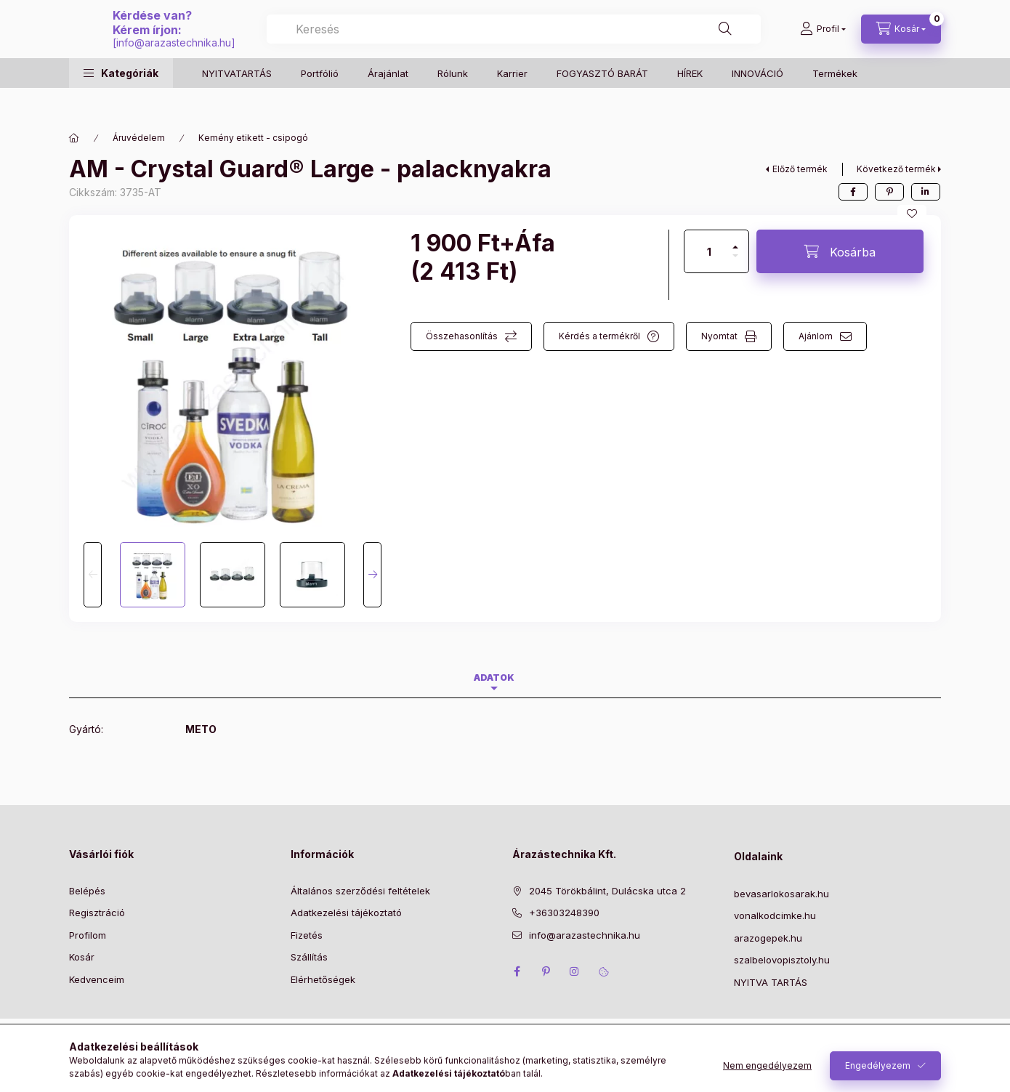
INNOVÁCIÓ (757, 102)
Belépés (87, 891)
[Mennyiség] (709, 251)
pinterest (545, 971)
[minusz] (735, 261)
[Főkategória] (74, 138)
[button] (121, 102)
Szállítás (309, 957)
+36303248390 (564, 912)
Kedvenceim (96, 979)
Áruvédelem (139, 137)
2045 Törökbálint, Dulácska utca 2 (607, 891)
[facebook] (853, 192)
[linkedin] (925, 192)
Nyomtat (719, 336)
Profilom (87, 935)
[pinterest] (889, 192)
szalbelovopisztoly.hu (782, 960)
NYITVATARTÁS (237, 102)
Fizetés (307, 935)
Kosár (81, 957)
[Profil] (823, 43)
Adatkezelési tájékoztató (346, 912)
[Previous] (93, 574)
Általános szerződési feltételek (360, 891)
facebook (516, 971)
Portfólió (320, 102)
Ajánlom (816, 336)
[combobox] (657, 43)
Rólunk (452, 102)
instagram (574, 971)
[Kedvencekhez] (911, 213)
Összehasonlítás (462, 336)
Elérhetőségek (323, 979)
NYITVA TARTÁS (770, 982)
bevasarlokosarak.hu (781, 893)
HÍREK (690, 102)
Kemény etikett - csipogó (253, 137)
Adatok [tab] (494, 677)
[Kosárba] (840, 251)
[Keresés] (742, 43)
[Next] (372, 574)
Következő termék (896, 168)
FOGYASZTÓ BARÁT (602, 102)
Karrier (512, 102)
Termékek (834, 102)
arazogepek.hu (768, 938)
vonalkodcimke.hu (775, 915)
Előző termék (800, 168)
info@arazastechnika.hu (460, 57)
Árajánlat (388, 102)
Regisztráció (97, 912)
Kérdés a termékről (599, 336)
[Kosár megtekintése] (901, 43)
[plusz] (735, 240)
